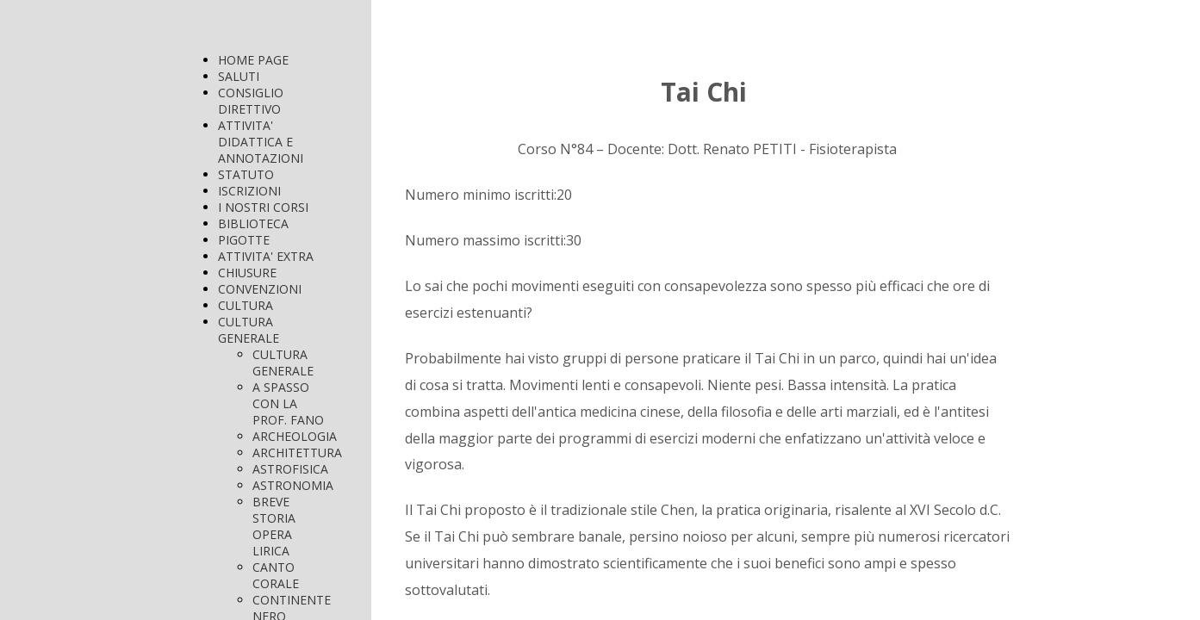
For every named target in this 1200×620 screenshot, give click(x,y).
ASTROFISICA (290, 469)
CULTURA (245, 305)
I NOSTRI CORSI (263, 207)
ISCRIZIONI (249, 191)
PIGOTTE (244, 240)
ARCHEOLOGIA (294, 436)
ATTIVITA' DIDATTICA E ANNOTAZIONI (260, 141)
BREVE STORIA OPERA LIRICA (273, 526)
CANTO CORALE (275, 575)
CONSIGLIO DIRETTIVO (250, 100)
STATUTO (246, 174)
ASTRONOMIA (292, 485)
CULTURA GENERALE (248, 329)
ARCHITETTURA (297, 452)
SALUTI (238, 76)
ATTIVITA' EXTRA (266, 256)
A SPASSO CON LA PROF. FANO (288, 403)
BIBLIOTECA (253, 223)
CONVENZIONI (260, 289)
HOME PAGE (253, 60)
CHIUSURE (247, 272)
